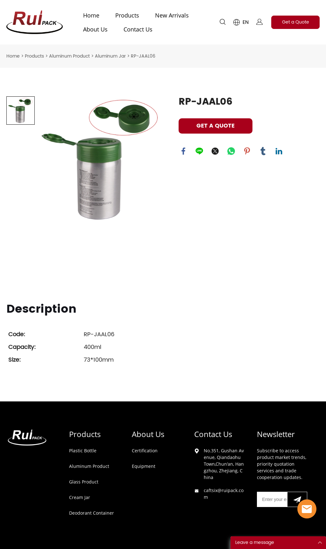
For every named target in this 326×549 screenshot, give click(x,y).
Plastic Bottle (82, 451)
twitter (215, 151)
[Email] (272, 499)
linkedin (279, 151)
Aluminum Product (69, 56)
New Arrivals (172, 15)
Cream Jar (79, 497)
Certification (145, 451)
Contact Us (138, 29)
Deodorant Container (91, 513)
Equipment (143, 466)
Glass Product (83, 482)
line (199, 151)
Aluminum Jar (110, 56)
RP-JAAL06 (143, 56)
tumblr (263, 151)
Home (91, 15)
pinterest (247, 151)
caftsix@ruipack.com (224, 493)
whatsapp (231, 151)
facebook (183, 151)
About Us (95, 29)
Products (127, 15)
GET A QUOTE (215, 125)
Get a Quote (295, 22)
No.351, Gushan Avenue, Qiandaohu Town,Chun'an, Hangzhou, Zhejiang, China (224, 464)
